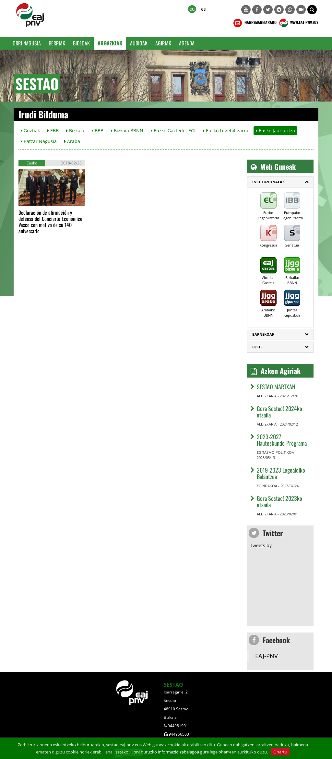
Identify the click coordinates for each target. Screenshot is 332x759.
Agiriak (163, 43)
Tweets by (261, 545)
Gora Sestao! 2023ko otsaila (279, 501)
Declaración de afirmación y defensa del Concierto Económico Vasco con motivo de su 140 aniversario (50, 222)
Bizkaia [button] (75, 130)
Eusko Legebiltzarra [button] (225, 130)
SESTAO (173, 684)
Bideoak (81, 43)
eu (192, 9)
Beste (257, 346)
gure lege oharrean (218, 752)
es (203, 9)
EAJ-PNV (266, 656)
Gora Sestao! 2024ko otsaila (279, 411)
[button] (312, 9)
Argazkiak (110, 43)
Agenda (187, 43)
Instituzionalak (268, 181)
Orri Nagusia (27, 43)
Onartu (280, 752)
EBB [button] (53, 130)
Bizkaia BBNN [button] (127, 130)
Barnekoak (263, 334)
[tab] (280, 182)
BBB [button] (97, 130)
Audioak (139, 43)
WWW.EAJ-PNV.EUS (298, 23)
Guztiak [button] (30, 130)
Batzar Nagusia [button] (39, 141)
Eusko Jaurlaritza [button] (275, 130)
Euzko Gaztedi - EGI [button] (173, 130)
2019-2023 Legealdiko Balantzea (281, 473)
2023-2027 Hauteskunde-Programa (282, 439)
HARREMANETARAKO (254, 23)
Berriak (57, 43)
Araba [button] (72, 141)
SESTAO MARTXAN (276, 386)
